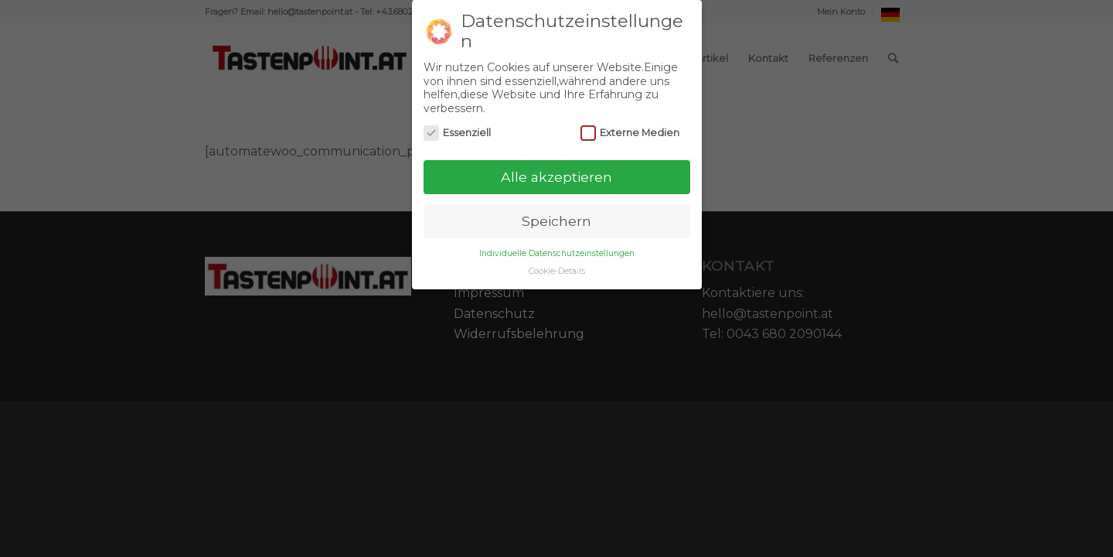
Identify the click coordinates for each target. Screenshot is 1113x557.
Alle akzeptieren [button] (556, 177)
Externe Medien (630, 132)
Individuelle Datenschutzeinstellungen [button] (557, 253)
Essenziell (458, 132)
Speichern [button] (556, 221)
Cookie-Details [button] (557, 271)
